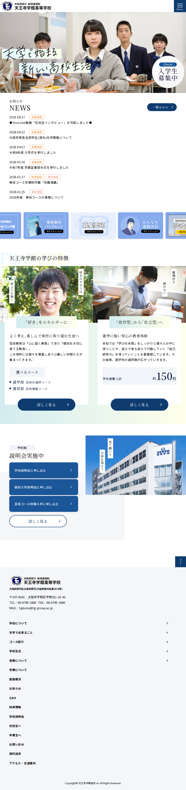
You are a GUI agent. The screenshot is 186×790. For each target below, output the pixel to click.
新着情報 (37, 117)
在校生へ (15, 726)
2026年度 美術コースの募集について (36, 197)
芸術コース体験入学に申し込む (36, 504)
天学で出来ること (21, 632)
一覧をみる (160, 107)
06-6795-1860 (27, 602)
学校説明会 (16, 716)
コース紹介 (16, 642)
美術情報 (53, 177)
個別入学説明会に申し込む (33, 487)
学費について (18, 670)
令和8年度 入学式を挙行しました (32, 152)
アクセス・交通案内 (22, 763)
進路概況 (15, 679)
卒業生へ (15, 735)
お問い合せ (16, 744)
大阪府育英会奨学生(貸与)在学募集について (40, 137)
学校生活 (15, 651)
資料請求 (15, 754)
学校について (18, 623)
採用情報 (15, 707)
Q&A (12, 698)
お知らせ (15, 688)
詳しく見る (46, 404)
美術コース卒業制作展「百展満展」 (34, 182)
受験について (18, 661)
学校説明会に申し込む (30, 470)
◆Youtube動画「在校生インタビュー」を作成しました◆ (50, 122)
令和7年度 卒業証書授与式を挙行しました (39, 167)
